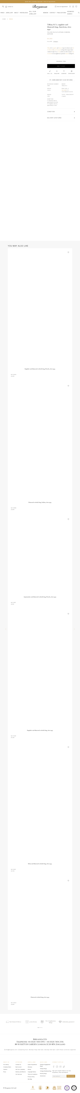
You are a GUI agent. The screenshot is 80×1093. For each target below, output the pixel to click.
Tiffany (48, 48)
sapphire (55, 48)
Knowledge (24, 12)
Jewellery (9, 12)
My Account (18, 1067)
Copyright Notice (32, 1071)
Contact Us (18, 1064)
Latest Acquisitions (32, 1064)
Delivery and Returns (21, 1071)
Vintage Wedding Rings (45, 1071)
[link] (40, 309)
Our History (6, 1064)
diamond (60, 48)
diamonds (51, 49)
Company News (7, 1067)
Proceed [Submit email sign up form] (70, 1076)
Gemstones (43, 1076)
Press (4, 1071)
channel (67, 53)
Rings (2, 12)
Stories (29, 1069)
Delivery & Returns (61, 117)
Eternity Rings (43, 1073)
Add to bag (61, 66)
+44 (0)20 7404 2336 (55, 1042)
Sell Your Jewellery (32, 13)
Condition (61, 111)
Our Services (19, 1074)
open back (56, 49)
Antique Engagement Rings (45, 1065)
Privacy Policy (31, 1076)
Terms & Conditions (32, 1074)
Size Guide (65, 90)
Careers (5, 1069)
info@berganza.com (11, 1049)
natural (50, 53)
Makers (45, 12)
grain (60, 49)
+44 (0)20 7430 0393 (36, 1042)
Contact (53, 12)
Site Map (30, 1079)
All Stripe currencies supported (67, 1049)
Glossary (30, 1067)
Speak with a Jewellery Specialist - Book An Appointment (40, 1)
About (16, 12)
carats (59, 51)
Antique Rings (43, 1068)
